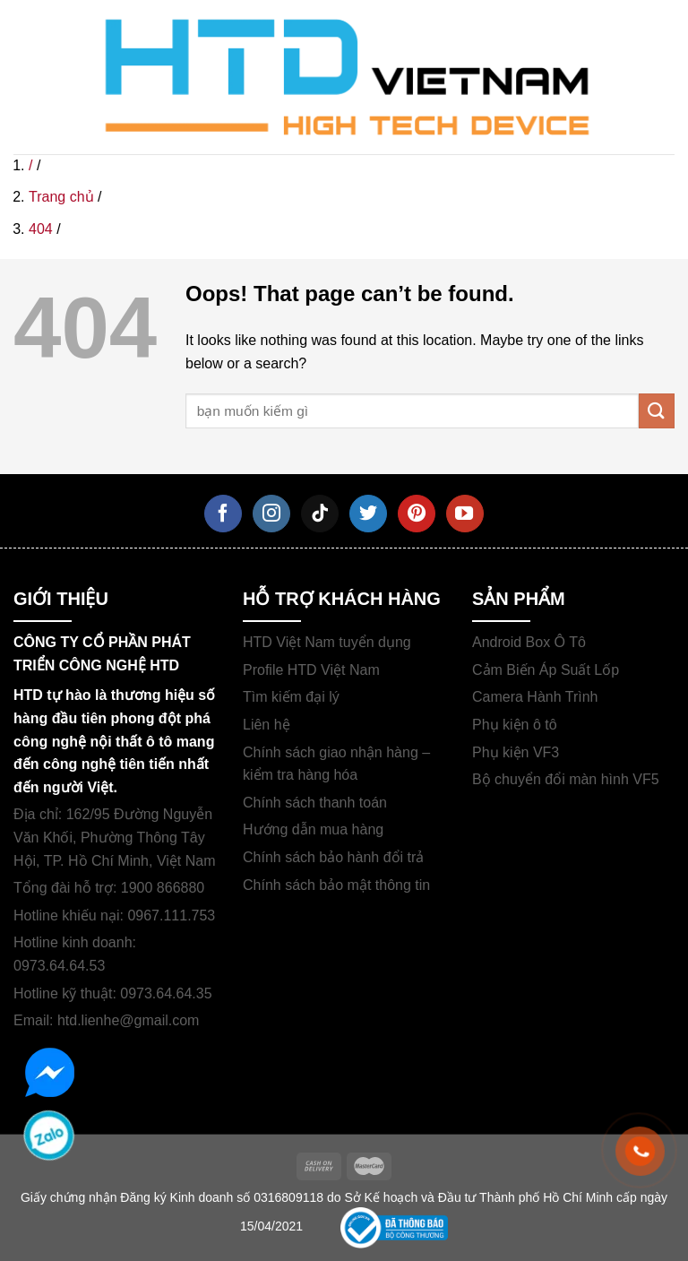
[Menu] (34, 77)
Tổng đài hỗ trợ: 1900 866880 (108, 887)
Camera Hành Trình (535, 696)
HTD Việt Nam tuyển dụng (327, 642)
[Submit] (657, 410)
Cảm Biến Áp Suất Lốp (545, 670)
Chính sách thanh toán (315, 802)
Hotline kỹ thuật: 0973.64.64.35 (112, 993)
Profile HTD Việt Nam (311, 670)
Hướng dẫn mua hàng (313, 829)
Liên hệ (266, 724)
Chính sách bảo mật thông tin (336, 885)
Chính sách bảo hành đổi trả (333, 857)
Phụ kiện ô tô (514, 724)
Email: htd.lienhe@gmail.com (106, 1020)
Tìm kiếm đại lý (291, 696)
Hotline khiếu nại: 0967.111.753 (114, 915)
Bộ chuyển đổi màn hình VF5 (565, 779)
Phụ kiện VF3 (515, 752)
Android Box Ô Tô (529, 642)
